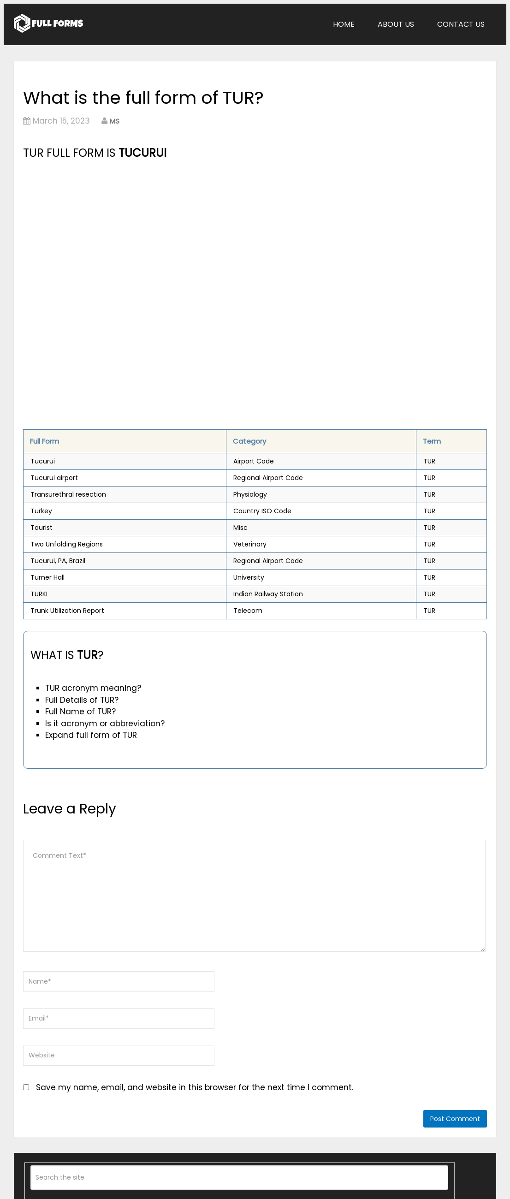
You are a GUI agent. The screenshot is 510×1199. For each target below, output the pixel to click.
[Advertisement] (182, 231)
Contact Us (461, 24)
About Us (396, 24)
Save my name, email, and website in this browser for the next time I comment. (194, 1087)
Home (344, 24)
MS (114, 121)
